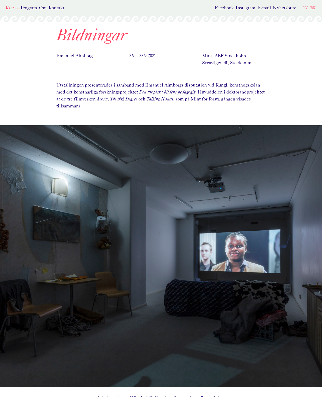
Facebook (224, 8)
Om (43, 8)
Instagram (245, 8)
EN (312, 7)
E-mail (264, 8)
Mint (9, 8)
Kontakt (56, 8)
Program (29, 8)
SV (305, 7)
